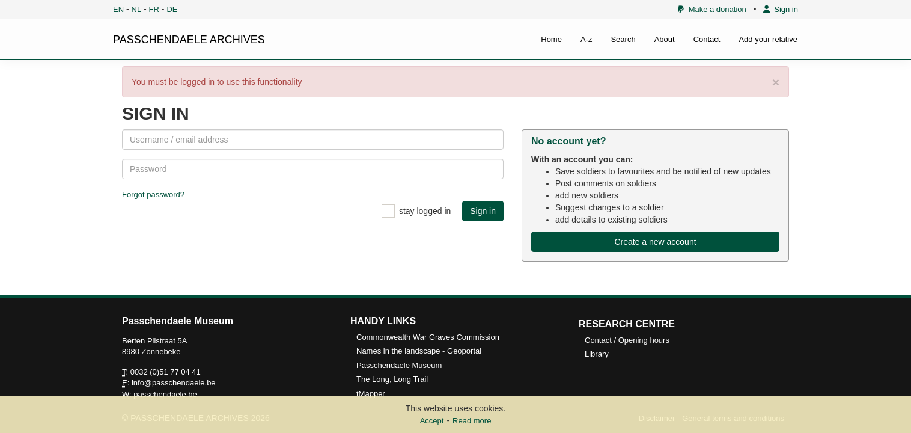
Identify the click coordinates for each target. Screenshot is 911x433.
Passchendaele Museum (399, 365)
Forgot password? (153, 194)
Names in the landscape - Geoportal (418, 350)
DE (171, 9)
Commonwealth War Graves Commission (427, 337)
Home (551, 39)
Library (597, 353)
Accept (432, 420)
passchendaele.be (165, 394)
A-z (586, 39)
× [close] (775, 82)
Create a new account (655, 242)
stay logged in (425, 211)
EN (118, 9)
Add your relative (768, 39)
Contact (707, 39)
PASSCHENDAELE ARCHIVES (189, 40)
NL (137, 9)
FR (154, 9)
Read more (471, 420)
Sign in (780, 9)
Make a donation (712, 9)
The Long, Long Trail (392, 379)
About (664, 39)
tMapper (370, 393)
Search (623, 39)
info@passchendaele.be (174, 382)
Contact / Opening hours (627, 340)
